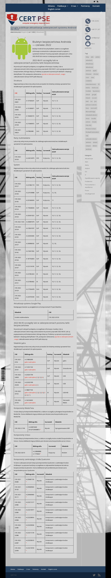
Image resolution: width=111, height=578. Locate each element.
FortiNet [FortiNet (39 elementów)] (88, 91)
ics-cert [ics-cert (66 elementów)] (94, 98)
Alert (86, 162)
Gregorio (24, 32)
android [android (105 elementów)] (88, 71)
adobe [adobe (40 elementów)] (97, 57)
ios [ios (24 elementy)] (91, 101)
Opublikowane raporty (92, 178)
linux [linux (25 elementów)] (87, 108)
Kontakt (96, 6)
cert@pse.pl (92, 38)
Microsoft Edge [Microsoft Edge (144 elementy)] (90, 112)
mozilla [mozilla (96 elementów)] (93, 118)
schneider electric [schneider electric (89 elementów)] (91, 139)
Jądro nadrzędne (30, 362)
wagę (63, 74)
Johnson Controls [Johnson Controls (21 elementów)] (91, 105)
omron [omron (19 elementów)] (88, 122)
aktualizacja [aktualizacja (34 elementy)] (89, 64)
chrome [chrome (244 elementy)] (95, 74)
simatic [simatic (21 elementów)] (95, 142)
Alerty (87, 165)
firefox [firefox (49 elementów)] (88, 88)
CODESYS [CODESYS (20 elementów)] (88, 81)
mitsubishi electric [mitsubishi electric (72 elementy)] (91, 115)
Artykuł (87, 168)
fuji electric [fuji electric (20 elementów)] (96, 91)
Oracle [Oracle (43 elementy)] (94, 122)
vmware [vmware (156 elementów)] (88, 146)
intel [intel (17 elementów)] (87, 101)
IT (85, 175)
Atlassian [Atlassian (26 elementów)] (88, 74)
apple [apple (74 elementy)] (94, 71)
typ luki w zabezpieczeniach (51, 74)
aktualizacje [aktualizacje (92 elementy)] (89, 67)
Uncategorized (90, 194)
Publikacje (61, 6)
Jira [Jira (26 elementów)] (95, 101)
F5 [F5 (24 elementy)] (99, 84)
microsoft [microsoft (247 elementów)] (94, 108)
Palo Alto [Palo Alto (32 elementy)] (88, 125)
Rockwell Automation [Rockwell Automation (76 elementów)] (92, 132)
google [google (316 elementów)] (94, 94)
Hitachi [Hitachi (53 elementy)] (88, 98)
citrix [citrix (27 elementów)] (92, 77)
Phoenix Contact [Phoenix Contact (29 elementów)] (91, 129)
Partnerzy (85, 6)
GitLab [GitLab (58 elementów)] (88, 94)
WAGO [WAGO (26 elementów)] (95, 146)
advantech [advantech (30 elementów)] (89, 60)
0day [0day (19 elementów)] (87, 57)
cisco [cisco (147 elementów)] (87, 77)
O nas (73, 6)
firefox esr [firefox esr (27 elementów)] (95, 88)
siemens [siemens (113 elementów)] (88, 142)
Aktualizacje (40, 32)
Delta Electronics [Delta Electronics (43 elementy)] (91, 84)
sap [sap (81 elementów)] (87, 136)
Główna (51, 6)
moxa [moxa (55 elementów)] (87, 118)
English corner (54, 9)
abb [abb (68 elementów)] (92, 57)
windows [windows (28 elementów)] (88, 149)
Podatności (88, 181)
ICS (86, 172)
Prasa (87, 190)
